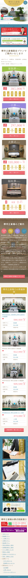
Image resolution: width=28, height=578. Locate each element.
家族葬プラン (6, 536)
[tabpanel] (14, 14)
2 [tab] (10, 23)
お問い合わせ (7, 570)
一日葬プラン (6, 538)
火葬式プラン (6, 540)
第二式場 (15, 325)
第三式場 (15, 389)
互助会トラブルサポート (9, 554)
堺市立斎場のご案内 (8, 545)
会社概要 (5, 567)
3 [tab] (13, 23)
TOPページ (5, 534)
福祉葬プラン (6, 543)
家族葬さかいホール (9, 563)
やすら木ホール (7, 561)
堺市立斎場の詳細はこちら (13, 276)
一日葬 (15, 419)
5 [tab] (17, 23)
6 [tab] (19, 23)
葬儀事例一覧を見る (13, 430)
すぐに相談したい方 (8, 549)
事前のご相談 (6, 552)
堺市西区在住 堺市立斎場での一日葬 (13, 412)
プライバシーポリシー (9, 572)
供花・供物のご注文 (8, 556)
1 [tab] (8, 23)
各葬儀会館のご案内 (8, 547)
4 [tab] (15, 23)
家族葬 (15, 322)
